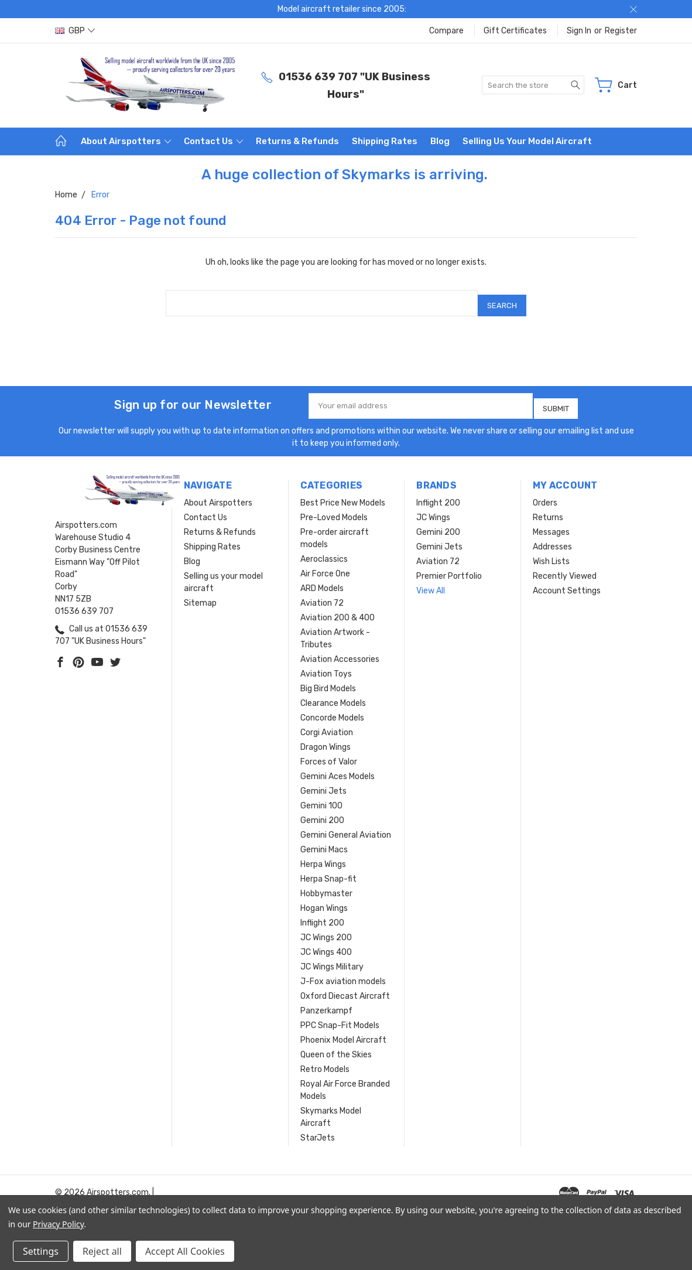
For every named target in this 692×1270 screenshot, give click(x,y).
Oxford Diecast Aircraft (345, 987)
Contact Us (213, 141)
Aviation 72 (322, 594)
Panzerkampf (326, 1002)
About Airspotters (126, 141)
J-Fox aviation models (343, 973)
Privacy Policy (58, 1224)
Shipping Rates (384, 141)
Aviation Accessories (339, 651)
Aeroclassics (324, 550)
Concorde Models (332, 709)
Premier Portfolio (449, 567)
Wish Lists (551, 553)
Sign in (579, 31)
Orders (545, 494)
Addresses (552, 538)
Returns (548, 509)
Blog (440, 141)
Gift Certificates (515, 31)
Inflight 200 (322, 914)
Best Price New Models (342, 494)
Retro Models (325, 1061)
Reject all (102, 1251)
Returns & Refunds (297, 141)
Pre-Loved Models (334, 509)
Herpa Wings (323, 856)
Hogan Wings (324, 899)
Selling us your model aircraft (527, 141)
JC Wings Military (332, 958)
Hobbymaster (326, 885)
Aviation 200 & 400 (337, 609)
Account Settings (567, 582)
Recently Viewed (565, 567)
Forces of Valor (328, 753)
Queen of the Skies (336, 1046)
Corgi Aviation (326, 724)
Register (621, 31)
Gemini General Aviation (345, 826)
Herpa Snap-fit (328, 870)
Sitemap (200, 594)
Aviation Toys (326, 665)
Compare (446, 31)
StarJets (317, 1129)
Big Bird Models (328, 680)
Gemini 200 (322, 812)
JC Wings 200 (326, 929)
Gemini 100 (321, 797)
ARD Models (322, 580)
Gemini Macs (324, 841)
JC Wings (433, 509)
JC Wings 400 (326, 943)
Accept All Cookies (185, 1251)
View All (430, 582)
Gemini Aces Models (337, 768)
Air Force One (325, 565)
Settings (41, 1251)
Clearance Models (333, 694)
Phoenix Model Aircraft (343, 1031)
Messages (551, 523)
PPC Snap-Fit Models (339, 1017)
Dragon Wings (325, 738)
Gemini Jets (323, 782)
